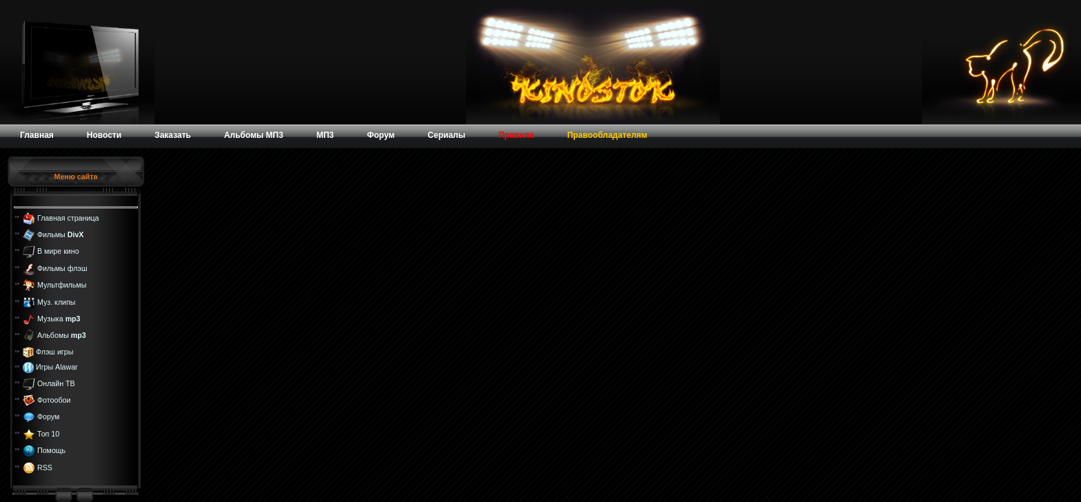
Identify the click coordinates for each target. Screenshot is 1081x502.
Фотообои (53, 400)
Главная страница (68, 217)
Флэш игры (54, 352)
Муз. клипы (56, 301)
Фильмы (60, 234)
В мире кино (58, 251)
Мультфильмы (61, 285)
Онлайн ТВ (56, 383)
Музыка (59, 318)
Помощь (51, 450)
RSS (44, 467)
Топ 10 (48, 434)
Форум (48, 416)
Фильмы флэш (62, 268)
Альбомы (61, 335)
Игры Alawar (57, 367)
